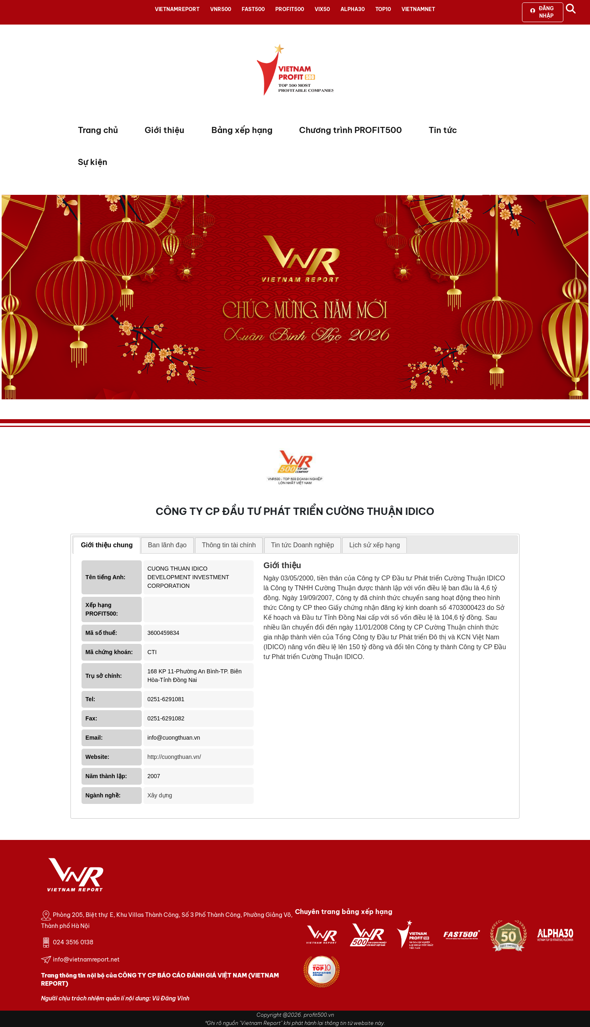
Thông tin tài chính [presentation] (229, 545)
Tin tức (443, 130)
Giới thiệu (164, 130)
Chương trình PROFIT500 (350, 130)
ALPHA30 (352, 9)
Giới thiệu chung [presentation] (107, 545)
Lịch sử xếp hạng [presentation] (374, 545)
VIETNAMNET (418, 9)
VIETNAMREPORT (177, 9)
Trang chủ (98, 130)
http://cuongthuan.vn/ (174, 757)
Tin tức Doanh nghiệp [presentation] (302, 545)
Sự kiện (92, 162)
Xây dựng (160, 795)
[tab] (107, 545)
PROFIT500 (289, 9)
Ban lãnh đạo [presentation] (167, 545)
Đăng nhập (542, 12)
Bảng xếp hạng (241, 130)
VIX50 (322, 9)
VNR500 (220, 9)
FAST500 (253, 9)
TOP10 (383, 9)
